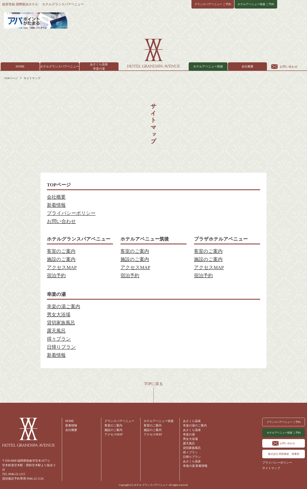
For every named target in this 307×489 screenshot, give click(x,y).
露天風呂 (56, 330)
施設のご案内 (61, 259)
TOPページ (11, 78)
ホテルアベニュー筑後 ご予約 (255, 4)
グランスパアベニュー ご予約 (212, 4)
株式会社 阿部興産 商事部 (283, 454)
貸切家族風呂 (61, 322)
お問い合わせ (289, 66)
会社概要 (247, 66)
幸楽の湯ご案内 (63, 306)
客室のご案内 (61, 251)
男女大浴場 (58, 314)
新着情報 (56, 205)
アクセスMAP (62, 267)
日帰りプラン (61, 347)
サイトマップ (32, 78)
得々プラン (59, 339)
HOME (20, 66)
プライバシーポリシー (71, 213)
